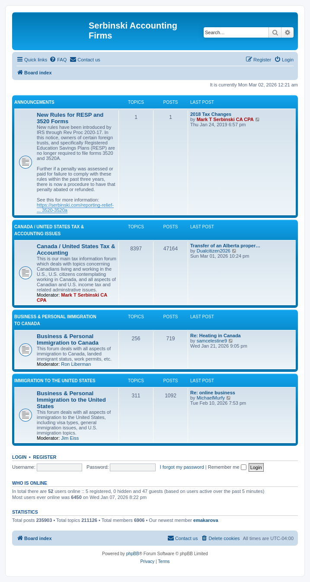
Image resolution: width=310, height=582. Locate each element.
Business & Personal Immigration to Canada (68, 339)
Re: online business (212, 392)
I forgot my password (182, 467)
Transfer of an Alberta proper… (225, 245)
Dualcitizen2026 (213, 250)
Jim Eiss (70, 438)
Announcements (34, 102)
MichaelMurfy (211, 397)
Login (19, 457)
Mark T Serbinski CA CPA (225, 119)
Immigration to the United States (55, 380)
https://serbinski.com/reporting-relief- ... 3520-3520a (75, 207)
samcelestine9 (212, 340)
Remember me (227, 467)
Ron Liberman (76, 364)
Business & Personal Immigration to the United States (71, 399)
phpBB (132, 553)
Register (45, 457)
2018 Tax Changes (210, 114)
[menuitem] (58, 59)
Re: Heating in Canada (215, 335)
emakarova (205, 520)
